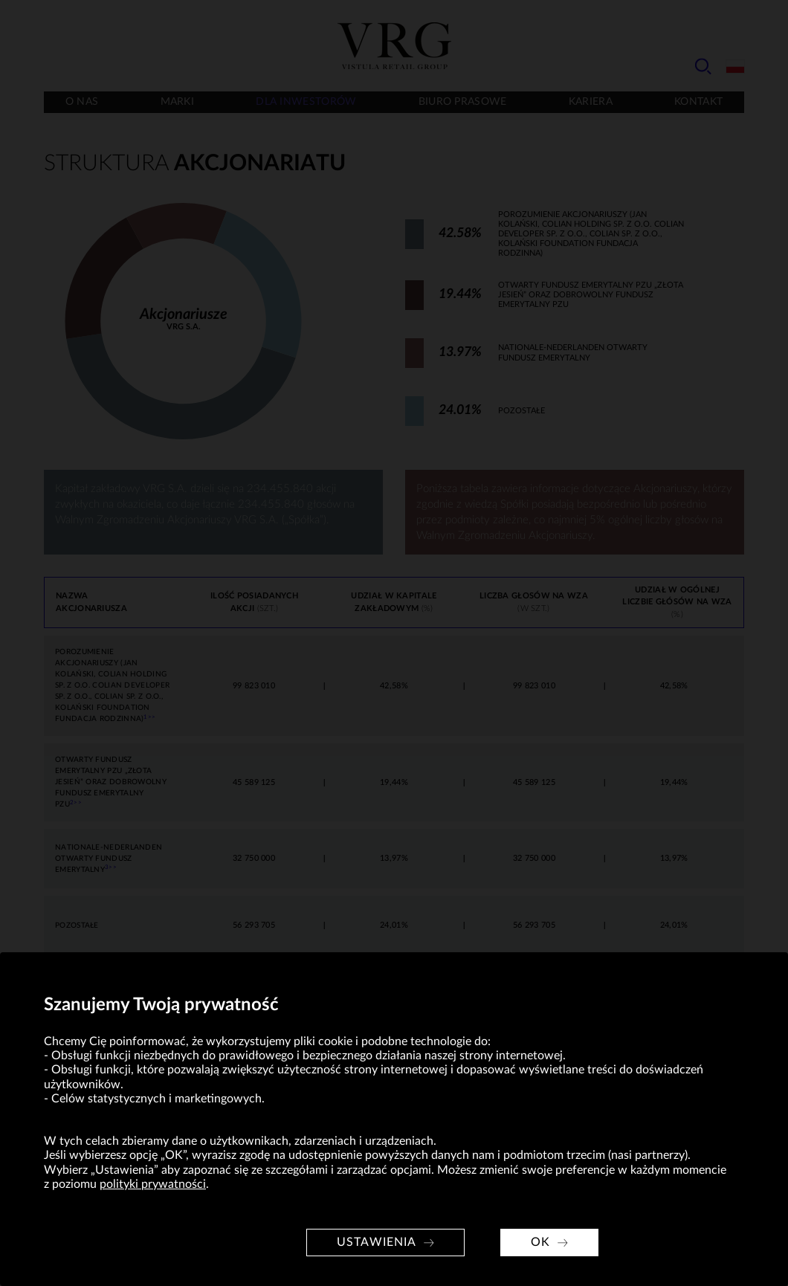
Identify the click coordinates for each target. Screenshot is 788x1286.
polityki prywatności (153, 1184)
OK (540, 1242)
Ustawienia (376, 1242)
